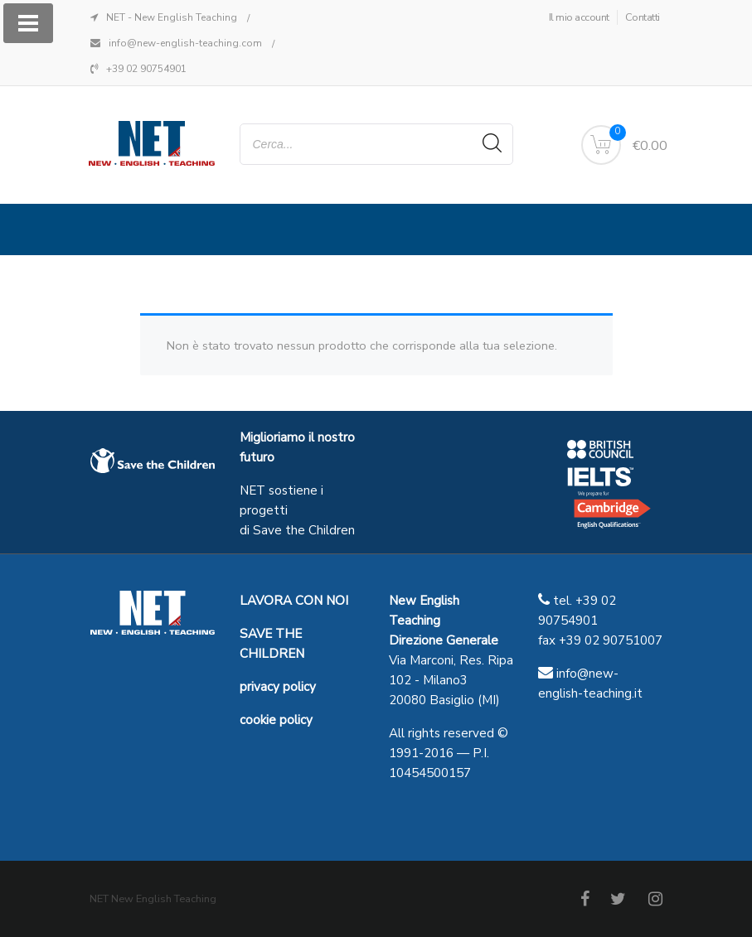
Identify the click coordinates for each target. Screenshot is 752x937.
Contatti (642, 17)
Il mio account (579, 17)
